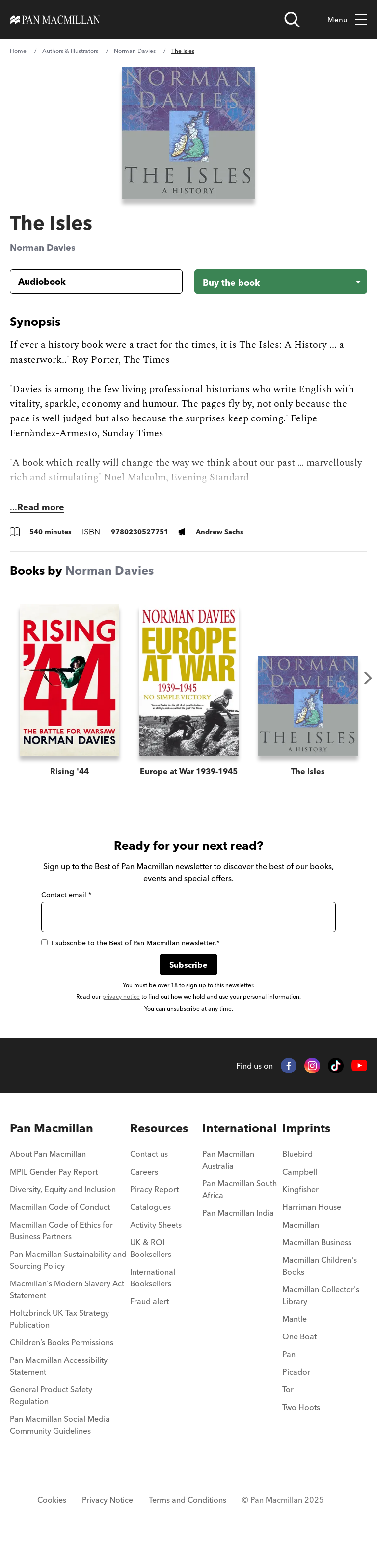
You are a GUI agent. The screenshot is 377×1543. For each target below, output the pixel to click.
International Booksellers (152, 1277)
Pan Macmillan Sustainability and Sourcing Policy (68, 1260)
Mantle (294, 1319)
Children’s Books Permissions (61, 1342)
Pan (289, 1354)
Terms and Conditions (187, 1500)
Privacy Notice (107, 1500)
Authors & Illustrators (70, 50)
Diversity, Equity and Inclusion (63, 1189)
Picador (296, 1372)
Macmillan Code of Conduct (60, 1207)
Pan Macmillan (51, 1128)
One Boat (299, 1336)
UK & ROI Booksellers (150, 1248)
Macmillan (300, 1224)
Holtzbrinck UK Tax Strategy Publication (59, 1319)
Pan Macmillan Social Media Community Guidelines (60, 1425)
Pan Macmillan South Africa (239, 1189)
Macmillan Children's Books (319, 1266)
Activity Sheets (156, 1224)
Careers (144, 1172)
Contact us (149, 1154)
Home (18, 50)
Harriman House (311, 1207)
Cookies (51, 1500)
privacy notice (121, 996)
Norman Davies (135, 50)
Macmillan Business (316, 1242)
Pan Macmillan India (238, 1213)
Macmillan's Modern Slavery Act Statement (67, 1289)
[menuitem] (70, 1157)
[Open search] (292, 19)
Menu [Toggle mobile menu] (347, 20)
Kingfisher (300, 1189)
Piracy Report (154, 1189)
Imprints (306, 1128)
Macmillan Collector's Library (320, 1295)
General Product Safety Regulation (51, 1395)
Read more (40, 507)
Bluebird (297, 1154)
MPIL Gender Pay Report (54, 1172)
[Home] (55, 19)
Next (368, 678)
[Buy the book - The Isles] (281, 281)
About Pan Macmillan (48, 1154)
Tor (288, 1389)
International (239, 1128)
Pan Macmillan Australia (228, 1160)
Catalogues (150, 1207)
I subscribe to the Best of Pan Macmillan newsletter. (130, 943)
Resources (159, 1128)
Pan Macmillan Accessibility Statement (59, 1366)
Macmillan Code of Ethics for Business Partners (61, 1230)
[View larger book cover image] (188, 133)
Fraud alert (149, 1301)
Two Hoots (301, 1407)
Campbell (299, 1172)
